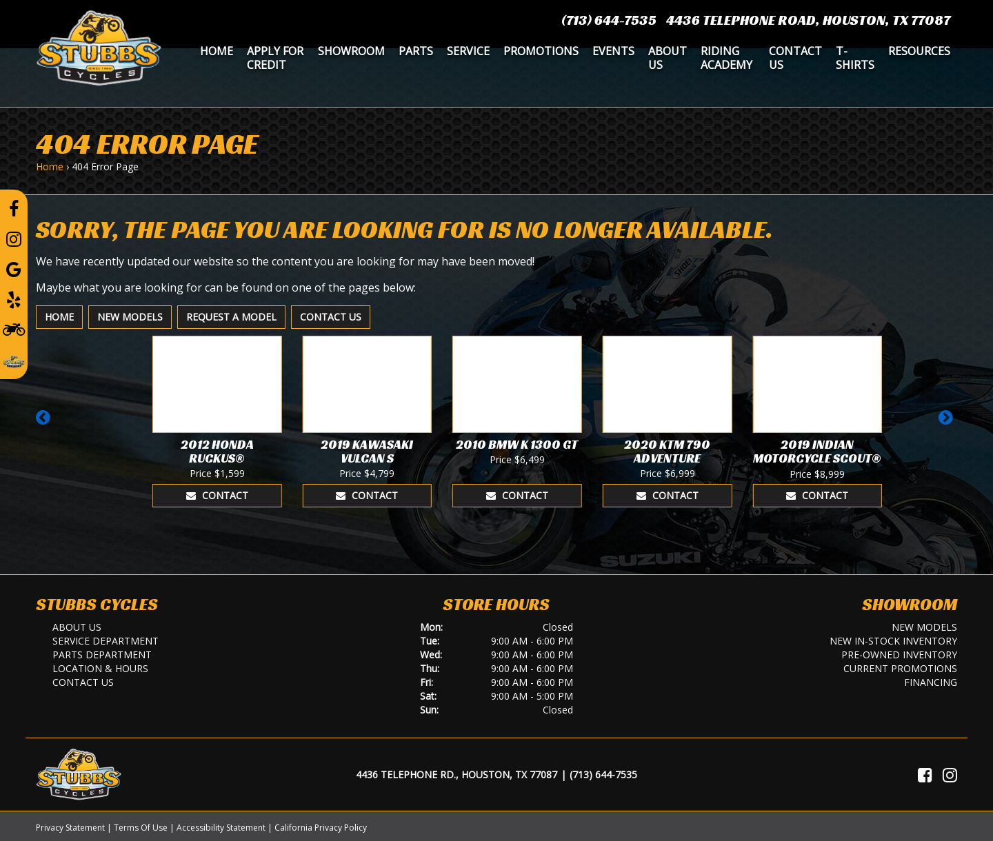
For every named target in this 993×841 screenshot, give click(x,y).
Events (613, 51)
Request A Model (231, 316)
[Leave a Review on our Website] (14, 359)
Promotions (541, 51)
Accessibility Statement (221, 827)
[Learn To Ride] (14, 329)
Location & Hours (100, 668)
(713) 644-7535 (608, 20)
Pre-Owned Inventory (899, 654)
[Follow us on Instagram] (13, 238)
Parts (416, 51)
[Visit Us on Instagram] (950, 775)
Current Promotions (900, 668)
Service (468, 51)
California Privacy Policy (320, 827)
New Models (130, 316)
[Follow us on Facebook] (14, 208)
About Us (667, 57)
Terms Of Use (141, 827)
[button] (45, 424)
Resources (919, 51)
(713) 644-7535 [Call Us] (603, 774)
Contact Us (795, 57)
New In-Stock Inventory (893, 640)
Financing (930, 682)
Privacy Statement (70, 827)
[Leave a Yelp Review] (13, 299)
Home (216, 51)
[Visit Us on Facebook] (925, 775)
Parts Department (102, 654)
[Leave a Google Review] (13, 269)
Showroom (351, 51)
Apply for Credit (275, 57)
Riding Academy (726, 57)
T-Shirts (855, 57)
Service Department (105, 640)
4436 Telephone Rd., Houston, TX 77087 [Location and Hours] (456, 774)
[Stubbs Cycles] (98, 46)
